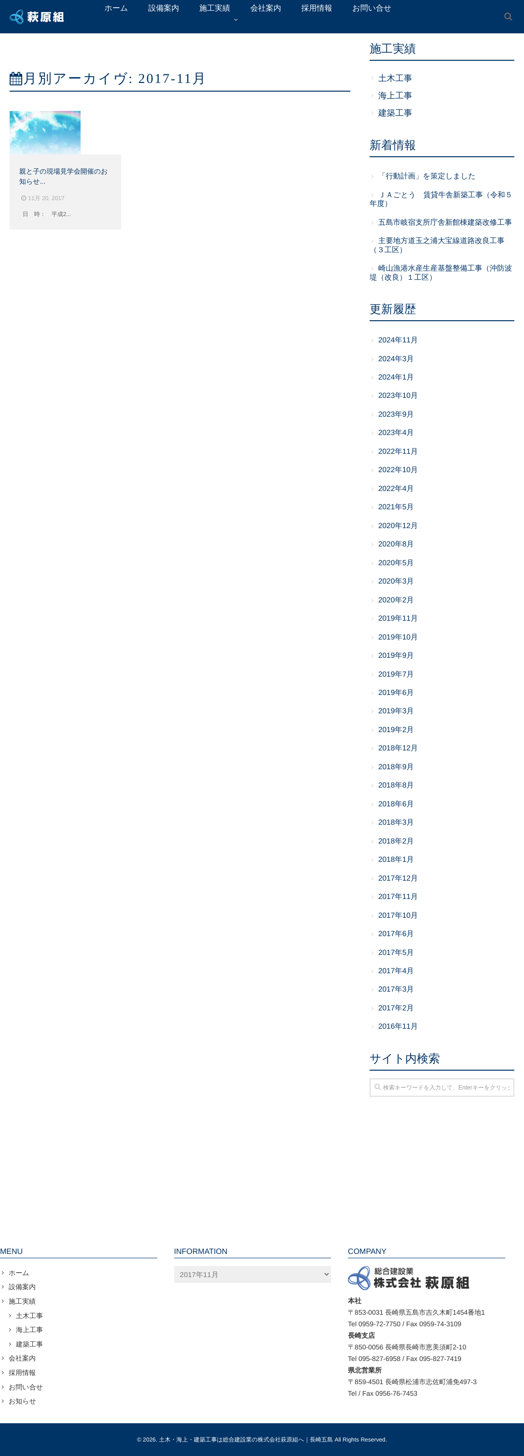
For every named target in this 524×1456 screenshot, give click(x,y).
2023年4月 (396, 433)
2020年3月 (396, 581)
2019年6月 (396, 693)
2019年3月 (396, 711)
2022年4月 (396, 489)
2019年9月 (396, 656)
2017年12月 (398, 878)
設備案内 (22, 1287)
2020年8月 (396, 544)
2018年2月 (396, 841)
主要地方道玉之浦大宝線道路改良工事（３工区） (437, 245)
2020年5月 (396, 563)
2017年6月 (396, 934)
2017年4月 (396, 971)
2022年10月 (398, 470)
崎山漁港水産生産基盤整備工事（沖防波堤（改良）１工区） (441, 272)
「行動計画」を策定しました (427, 176)
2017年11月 (398, 897)
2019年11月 (398, 618)
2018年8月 (396, 785)
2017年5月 (396, 953)
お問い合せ (26, 1387)
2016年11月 (398, 1026)
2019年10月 (398, 637)
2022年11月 (398, 452)
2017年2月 (396, 1008)
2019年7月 (396, 674)
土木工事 (395, 78)
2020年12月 (398, 526)
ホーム (19, 1273)
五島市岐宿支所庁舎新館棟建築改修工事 (445, 222)
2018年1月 (396, 860)
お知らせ (22, 1401)
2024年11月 (398, 340)
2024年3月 (396, 359)
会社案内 (22, 1358)
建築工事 (395, 113)
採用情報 (22, 1372)
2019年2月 (396, 730)
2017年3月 (396, 989)
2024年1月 (396, 377)
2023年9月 (396, 414)
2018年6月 (396, 804)
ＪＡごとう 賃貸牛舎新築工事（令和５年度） (441, 199)
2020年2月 (396, 600)
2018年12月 (398, 748)
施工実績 (22, 1301)
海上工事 (395, 95)
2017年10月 (398, 916)
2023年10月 (398, 396)
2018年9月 (396, 767)
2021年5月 (396, 507)
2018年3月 (396, 822)
